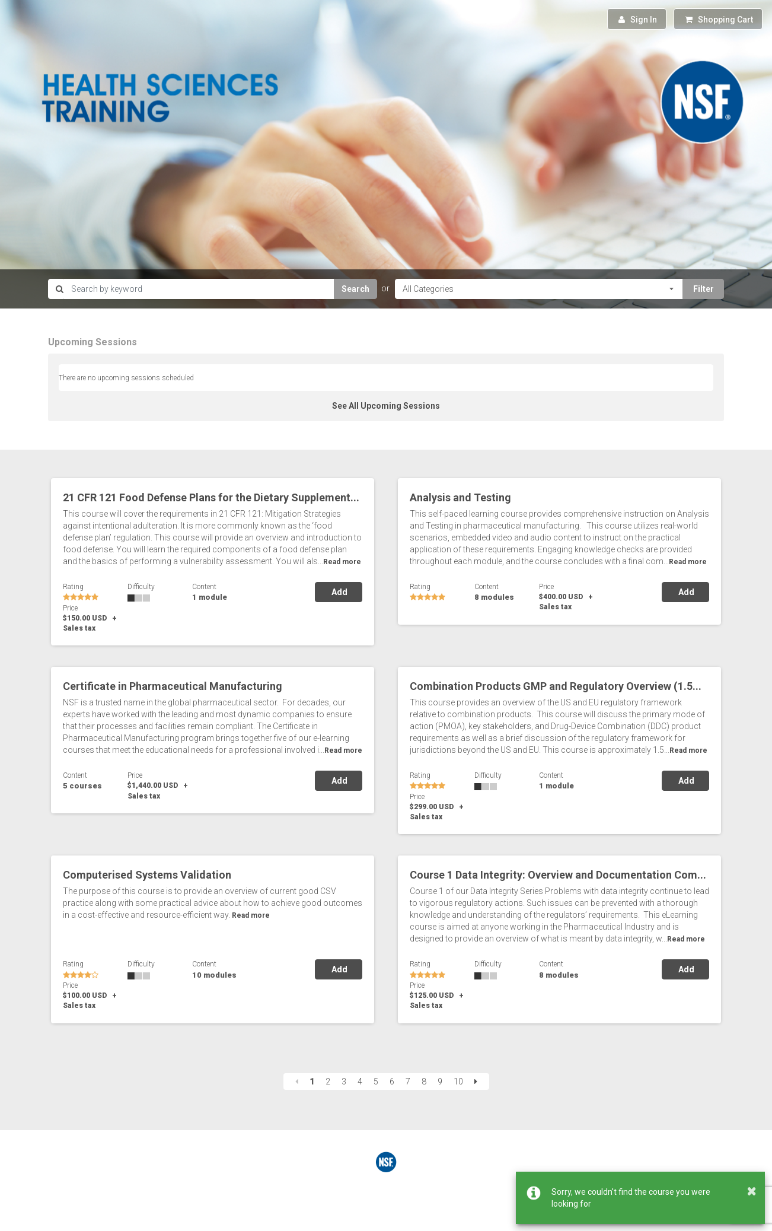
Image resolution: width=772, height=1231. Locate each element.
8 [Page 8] (424, 1081)
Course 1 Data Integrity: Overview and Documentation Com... (558, 875)
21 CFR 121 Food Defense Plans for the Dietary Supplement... (211, 497)
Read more (342, 562)
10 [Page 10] (458, 1081)
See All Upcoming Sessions (386, 406)
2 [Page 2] (328, 1081)
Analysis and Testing (460, 497)
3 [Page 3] (344, 1081)
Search (355, 289)
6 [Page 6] (392, 1081)
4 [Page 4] (360, 1081)
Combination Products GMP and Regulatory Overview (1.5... (555, 686)
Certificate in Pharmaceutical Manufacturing (172, 686)
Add (338, 592)
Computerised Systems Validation (147, 875)
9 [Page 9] (440, 1081)
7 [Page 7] (408, 1081)
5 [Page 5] (376, 1081)
